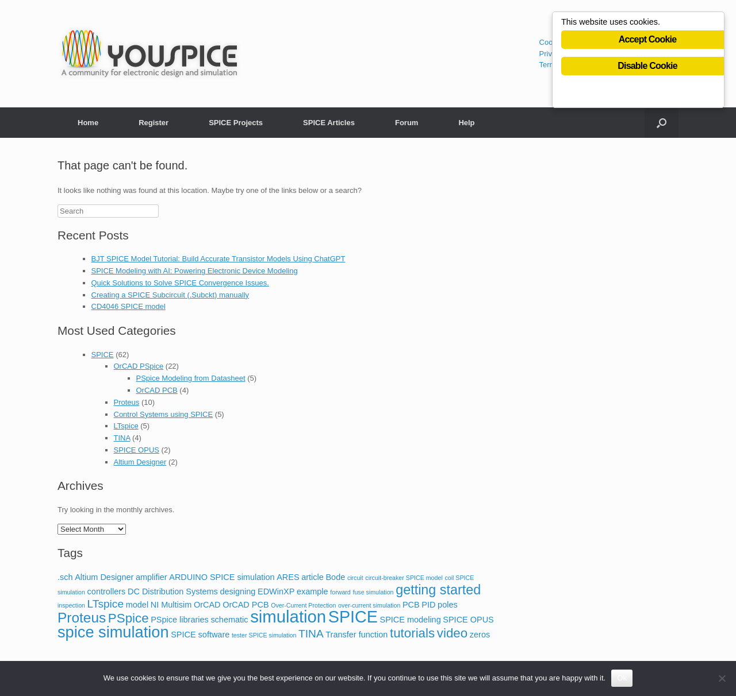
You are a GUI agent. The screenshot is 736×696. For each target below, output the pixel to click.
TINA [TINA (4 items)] (311, 634)
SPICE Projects (236, 122)
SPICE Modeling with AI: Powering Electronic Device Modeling (194, 270)
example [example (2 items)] (312, 591)
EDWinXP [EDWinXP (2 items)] (276, 591)
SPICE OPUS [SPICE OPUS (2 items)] (468, 619)
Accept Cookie (648, 41)
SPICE (102, 354)
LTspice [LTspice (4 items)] (105, 604)
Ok (622, 678)
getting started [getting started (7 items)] (438, 589)
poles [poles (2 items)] (448, 604)
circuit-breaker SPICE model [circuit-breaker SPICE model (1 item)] (403, 577)
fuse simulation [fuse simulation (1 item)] (372, 592)
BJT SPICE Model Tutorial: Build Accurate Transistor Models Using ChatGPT (218, 258)
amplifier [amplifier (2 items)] (151, 577)
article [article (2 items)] (312, 577)
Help (466, 122)
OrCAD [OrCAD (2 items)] (207, 604)
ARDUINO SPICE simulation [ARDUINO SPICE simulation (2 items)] (221, 577)
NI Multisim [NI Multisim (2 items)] (171, 604)
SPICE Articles (329, 122)
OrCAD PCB (157, 390)
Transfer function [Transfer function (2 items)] (356, 634)
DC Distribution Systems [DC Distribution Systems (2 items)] (173, 591)
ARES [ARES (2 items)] (288, 577)
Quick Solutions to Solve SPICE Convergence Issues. (180, 283)
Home (88, 122)
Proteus (127, 402)
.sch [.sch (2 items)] (65, 577)
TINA (122, 438)
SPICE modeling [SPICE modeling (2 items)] (410, 619)
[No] (721, 678)
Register (153, 122)
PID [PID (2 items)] (428, 604)
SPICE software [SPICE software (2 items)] (200, 634)
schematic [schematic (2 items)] (229, 619)
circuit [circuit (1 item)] (355, 577)
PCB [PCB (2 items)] (411, 604)
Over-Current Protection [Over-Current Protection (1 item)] (303, 605)
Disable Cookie (647, 67)
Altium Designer (140, 462)
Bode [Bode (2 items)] (335, 577)
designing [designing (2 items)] (237, 591)
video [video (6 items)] (452, 633)
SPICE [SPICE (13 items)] (353, 617)
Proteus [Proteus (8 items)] (81, 617)
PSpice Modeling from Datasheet (191, 378)
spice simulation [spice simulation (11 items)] (113, 632)
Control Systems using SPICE (163, 414)
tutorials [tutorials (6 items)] (412, 633)
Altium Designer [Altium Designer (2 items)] (104, 577)
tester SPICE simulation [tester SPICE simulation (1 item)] (264, 635)
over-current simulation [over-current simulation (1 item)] (369, 605)
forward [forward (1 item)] (340, 592)
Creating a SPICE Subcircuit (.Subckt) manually (170, 295)
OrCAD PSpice (139, 366)
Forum (406, 122)
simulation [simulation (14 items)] (288, 616)
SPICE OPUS (136, 450)
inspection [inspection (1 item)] (71, 605)
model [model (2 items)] (137, 604)
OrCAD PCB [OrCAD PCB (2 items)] (246, 604)
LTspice (126, 426)
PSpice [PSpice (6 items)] (128, 618)
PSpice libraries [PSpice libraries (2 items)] (180, 619)
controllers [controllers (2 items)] (106, 591)
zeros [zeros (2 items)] (480, 634)
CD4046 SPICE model (128, 306)
